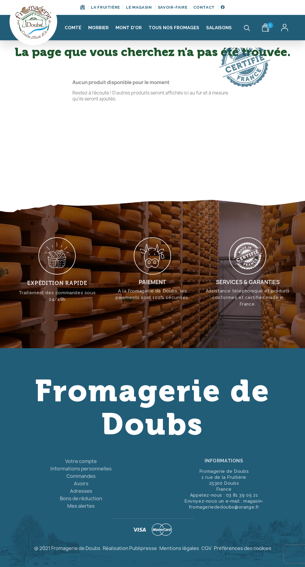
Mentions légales (179, 548)
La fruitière (105, 7)
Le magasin (139, 7)
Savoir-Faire (173, 7)
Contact (204, 7)
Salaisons (219, 27)
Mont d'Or (129, 27)
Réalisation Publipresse (130, 548)
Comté (73, 27)
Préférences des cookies (242, 548)
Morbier (98, 27)
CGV (206, 548)
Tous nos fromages (174, 27)
